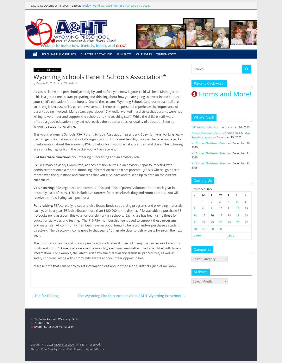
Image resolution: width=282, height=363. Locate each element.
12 (237, 208)
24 (220, 222)
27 (246, 222)
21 (195, 222)
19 (237, 215)
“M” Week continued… (205, 127)
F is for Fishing (45, 295)
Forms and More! (221, 93)
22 (203, 222)
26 (237, 222)
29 (203, 229)
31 (220, 229)
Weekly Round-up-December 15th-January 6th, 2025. (116, 5)
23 (212, 222)
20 (246, 215)
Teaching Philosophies (59, 54)
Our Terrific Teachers (96, 54)
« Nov (197, 236)
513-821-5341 (41, 323)
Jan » (231, 236)
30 (212, 229)
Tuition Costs (166, 54)
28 (195, 229)
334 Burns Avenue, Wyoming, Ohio (54, 319)
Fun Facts (124, 54)
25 (229, 222)
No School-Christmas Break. (209, 143)
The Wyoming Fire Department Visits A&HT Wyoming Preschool (132, 295)
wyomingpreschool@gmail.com (52, 326)
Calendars (144, 54)
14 (195, 215)
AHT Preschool (69, 83)
